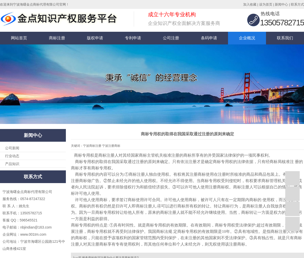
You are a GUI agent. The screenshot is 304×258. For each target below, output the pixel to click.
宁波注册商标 (111, 146)
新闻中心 (281, 4)
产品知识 (12, 164)
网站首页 (19, 38)
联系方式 (297, 4)
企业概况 (247, 38)
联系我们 (285, 38)
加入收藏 (249, 4)
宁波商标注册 (92, 146)
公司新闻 (12, 148)
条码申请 (209, 38)
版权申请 (95, 38)
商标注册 (57, 38)
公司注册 (171, 38)
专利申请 (133, 38)
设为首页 (265, 4)
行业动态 (12, 156)
